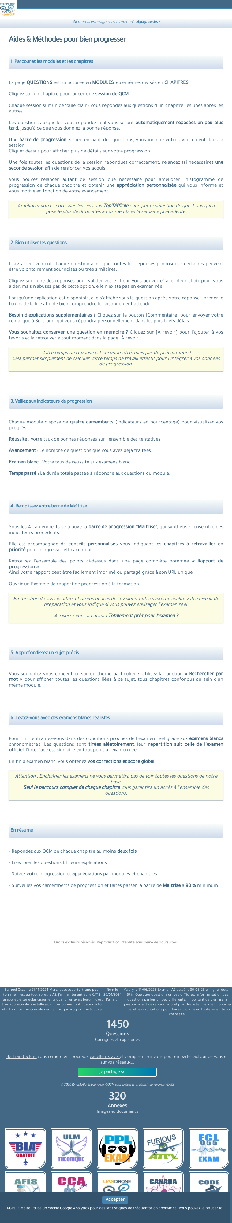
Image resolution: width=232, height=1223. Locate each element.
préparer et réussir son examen (148, 1085)
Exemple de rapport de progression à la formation (85, 584)
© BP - (72, 1085)
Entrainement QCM (101, 1085)
